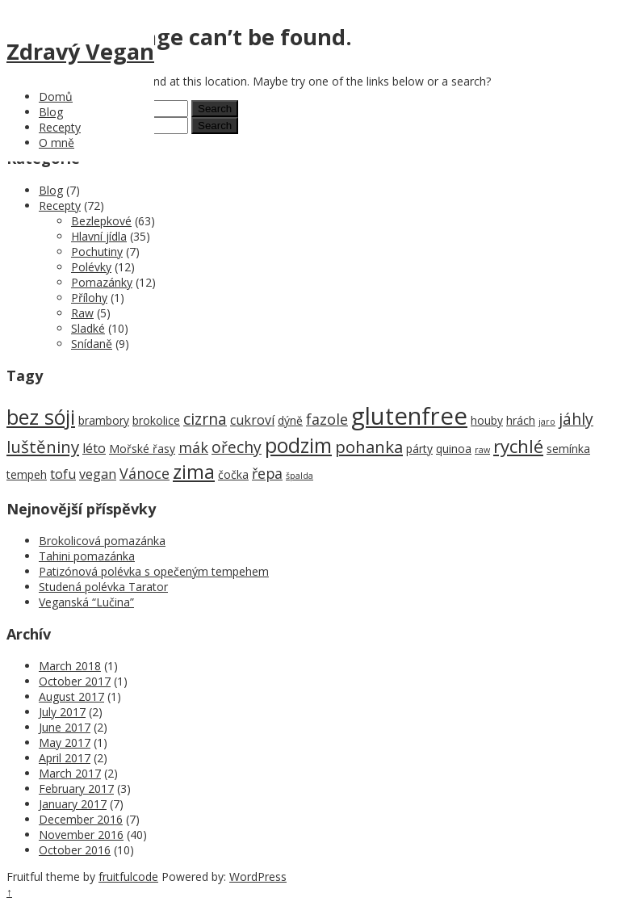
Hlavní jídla (99, 236)
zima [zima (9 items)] (194, 471)
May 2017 (64, 742)
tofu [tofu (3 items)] (63, 474)
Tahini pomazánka (87, 556)
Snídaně (91, 343)
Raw (82, 313)
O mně (56, 142)
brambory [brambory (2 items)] (103, 420)
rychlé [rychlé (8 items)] (518, 446)
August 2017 (71, 696)
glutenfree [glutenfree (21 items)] (409, 416)
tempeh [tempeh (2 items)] (26, 474)
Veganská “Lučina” (86, 602)
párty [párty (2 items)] (419, 448)
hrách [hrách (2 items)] (520, 420)
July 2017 (62, 711)
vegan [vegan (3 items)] (97, 474)
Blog (51, 112)
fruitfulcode (128, 876)
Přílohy (89, 297)
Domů (56, 96)
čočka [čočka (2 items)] (233, 474)
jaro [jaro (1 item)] (546, 421)
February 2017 (76, 788)
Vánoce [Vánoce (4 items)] (144, 473)
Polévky (91, 267)
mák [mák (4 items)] (193, 447)
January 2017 (73, 804)
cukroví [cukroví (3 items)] (252, 420)
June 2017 (64, 727)
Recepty (60, 127)
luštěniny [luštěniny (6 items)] (42, 446)
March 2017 (70, 773)
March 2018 (70, 665)
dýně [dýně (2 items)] (290, 420)
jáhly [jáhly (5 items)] (576, 419)
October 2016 (75, 850)
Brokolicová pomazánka (102, 540)
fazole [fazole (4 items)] (327, 419)
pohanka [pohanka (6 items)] (369, 446)
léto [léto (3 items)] (94, 448)
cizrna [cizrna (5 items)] (205, 419)
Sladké (88, 328)
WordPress (258, 876)
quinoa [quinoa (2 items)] (453, 448)
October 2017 (75, 681)
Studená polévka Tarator (103, 586)
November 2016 (81, 834)
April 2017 (64, 757)
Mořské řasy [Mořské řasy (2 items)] (142, 448)
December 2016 (81, 819)
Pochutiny (97, 251)
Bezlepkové (101, 221)
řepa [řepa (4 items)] (267, 473)
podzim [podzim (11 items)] (298, 445)
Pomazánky (101, 282)
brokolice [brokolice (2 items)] (156, 420)
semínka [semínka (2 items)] (568, 448)
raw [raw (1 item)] (482, 449)
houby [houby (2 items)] (487, 420)
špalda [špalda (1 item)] (299, 475)
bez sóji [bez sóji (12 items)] (40, 416)
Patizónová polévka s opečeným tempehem (154, 571)
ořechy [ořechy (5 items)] (237, 447)
